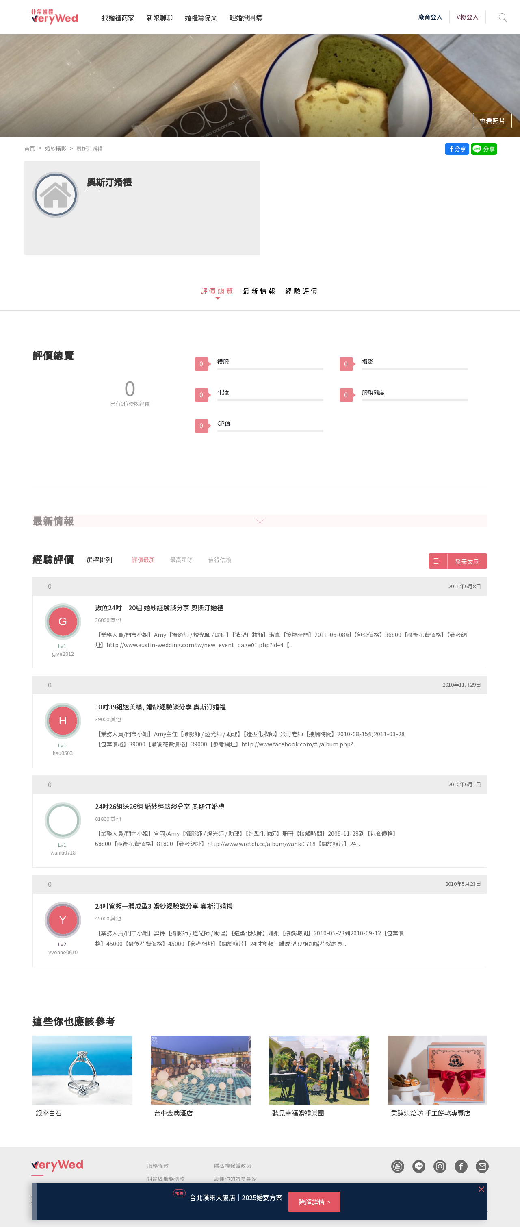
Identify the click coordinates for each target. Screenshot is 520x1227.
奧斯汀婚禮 (89, 148)
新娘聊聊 (160, 17)
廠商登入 (430, 17)
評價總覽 (218, 291)
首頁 (29, 148)
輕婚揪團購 (246, 17)
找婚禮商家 (118, 17)
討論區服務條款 (166, 1178)
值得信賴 (219, 560)
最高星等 (181, 560)
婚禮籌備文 (201, 17)
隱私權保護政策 (232, 1165)
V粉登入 (468, 17)
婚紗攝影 (55, 148)
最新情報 (260, 291)
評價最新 (143, 560)
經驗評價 (302, 291)
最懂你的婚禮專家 (235, 1178)
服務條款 (158, 1165)
